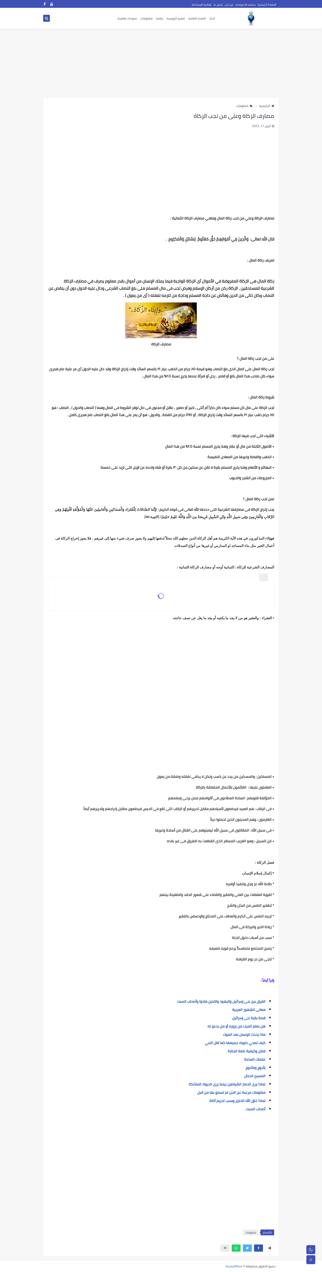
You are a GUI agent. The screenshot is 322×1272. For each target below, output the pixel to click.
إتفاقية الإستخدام (201, 4)
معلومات (146, 18)
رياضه (159, 18)
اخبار (212, 18)
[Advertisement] (161, 63)
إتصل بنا (218, 4)
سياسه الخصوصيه (245, 4)
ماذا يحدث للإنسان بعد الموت (244, 1034)
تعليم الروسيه (176, 18)
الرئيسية (266, 106)
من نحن (229, 4)
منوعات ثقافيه (127, 18)
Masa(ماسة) (234, 1266)
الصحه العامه (197, 18)
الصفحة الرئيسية (267, 4)
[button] (258, 1248)
